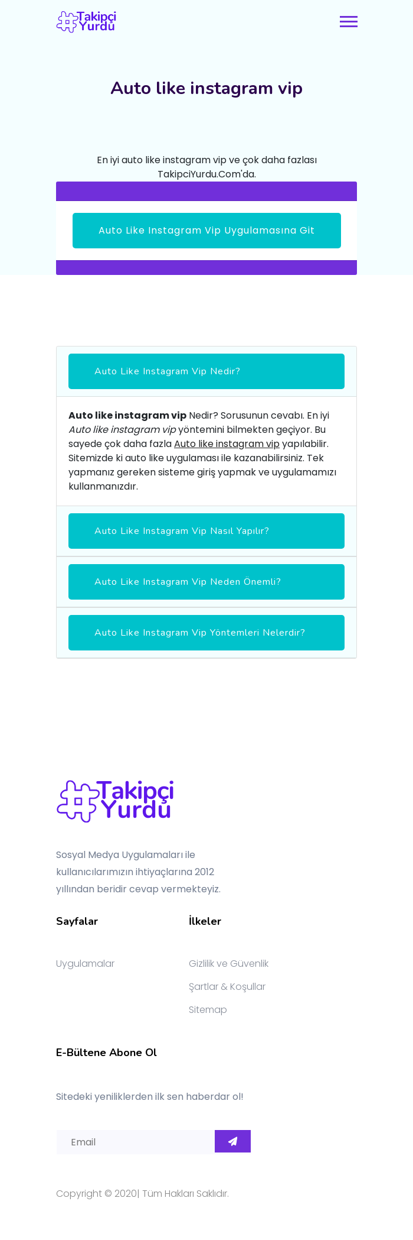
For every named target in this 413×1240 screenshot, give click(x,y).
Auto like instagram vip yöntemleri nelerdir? (200, 632)
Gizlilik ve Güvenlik (228, 963)
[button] (348, 19)
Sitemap (208, 1009)
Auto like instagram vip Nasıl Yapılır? (182, 531)
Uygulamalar (85, 963)
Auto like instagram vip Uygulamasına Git (207, 230)
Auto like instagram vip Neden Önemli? (187, 581)
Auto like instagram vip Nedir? (167, 371)
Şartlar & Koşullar (227, 986)
